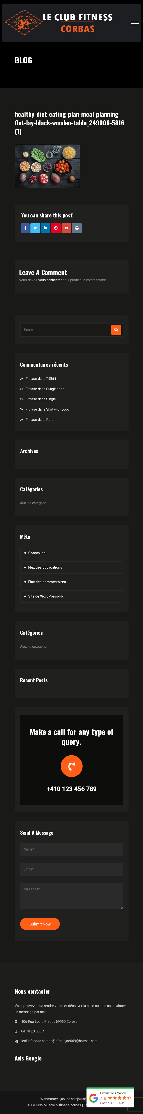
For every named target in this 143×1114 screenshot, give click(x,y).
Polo (49, 420)
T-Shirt (51, 379)
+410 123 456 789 (71, 789)
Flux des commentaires (47, 582)
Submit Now (40, 924)
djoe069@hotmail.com (80, 1041)
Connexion (37, 553)
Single (51, 399)
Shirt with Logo (57, 409)
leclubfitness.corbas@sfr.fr (42, 1041)
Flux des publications (45, 567)
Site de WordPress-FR (46, 596)
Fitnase (31, 379)
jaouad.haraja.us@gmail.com (81, 1099)
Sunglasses (55, 389)
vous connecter (50, 280)
